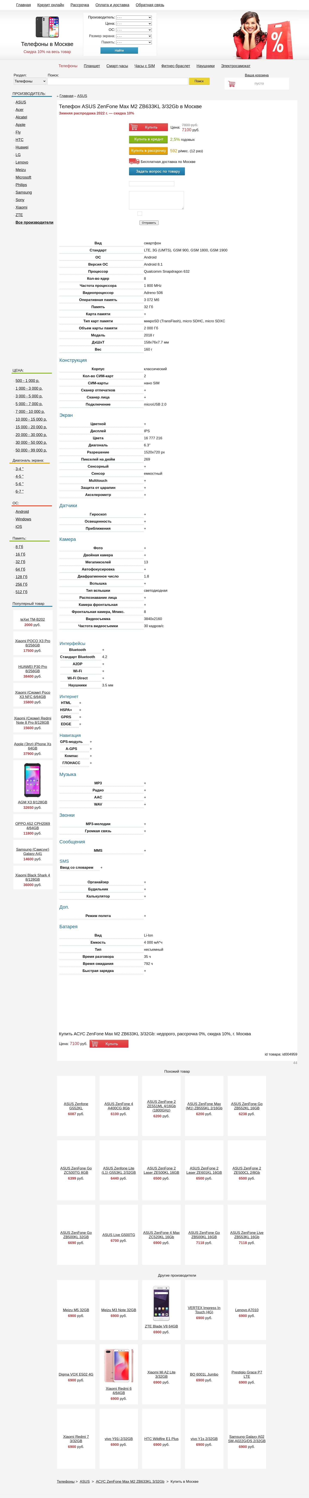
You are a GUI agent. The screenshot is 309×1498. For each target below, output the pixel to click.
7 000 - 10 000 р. (30, 411)
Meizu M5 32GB (76, 1310)
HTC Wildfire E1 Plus (161, 1439)
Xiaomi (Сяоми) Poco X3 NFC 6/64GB (32, 694)
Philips (20, 185)
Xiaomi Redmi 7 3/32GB (76, 1439)
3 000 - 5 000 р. (29, 396)
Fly (17, 132)
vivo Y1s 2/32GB (204, 1439)
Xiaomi (20, 207)
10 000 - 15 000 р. (31, 419)
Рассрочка (79, 5)
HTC (18, 140)
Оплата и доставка (112, 5)
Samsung (22, 192)
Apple (19, 125)
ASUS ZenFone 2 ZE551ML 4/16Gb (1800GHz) (161, 1106)
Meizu (19, 170)
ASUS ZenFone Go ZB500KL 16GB (204, 1235)
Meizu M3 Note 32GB (118, 1310)
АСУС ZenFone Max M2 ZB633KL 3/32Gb (130, 1482)
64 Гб (19, 569)
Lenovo (20, 162)
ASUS (19, 102)
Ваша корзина (257, 75)
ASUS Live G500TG (118, 1235)
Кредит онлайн (50, 5)
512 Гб (20, 592)
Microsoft (22, 177)
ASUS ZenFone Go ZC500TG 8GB (76, 1170)
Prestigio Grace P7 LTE (247, 1374)
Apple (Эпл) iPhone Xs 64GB (32, 746)
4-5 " (18, 476)
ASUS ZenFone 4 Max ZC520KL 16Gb (161, 1235)
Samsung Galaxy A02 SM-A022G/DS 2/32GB (247, 1439)
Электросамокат (235, 66)
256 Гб (20, 584)
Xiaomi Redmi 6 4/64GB (119, 1391)
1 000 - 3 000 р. (29, 388)
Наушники (206, 66)
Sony (18, 200)
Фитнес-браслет (175, 66)
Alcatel (20, 117)
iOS (17, 527)
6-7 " (18, 491)
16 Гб (19, 554)
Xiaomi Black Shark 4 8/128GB (32, 877)
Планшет (92, 66)
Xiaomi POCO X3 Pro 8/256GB (32, 643)
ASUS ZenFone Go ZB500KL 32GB (76, 1235)
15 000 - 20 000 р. (31, 427)
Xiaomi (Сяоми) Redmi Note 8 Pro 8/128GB (32, 720)
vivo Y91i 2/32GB (119, 1439)
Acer (18, 110)
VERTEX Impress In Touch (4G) (204, 1310)
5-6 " (18, 484)
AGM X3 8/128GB (32, 802)
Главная (23, 5)
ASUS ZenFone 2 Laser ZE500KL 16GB (161, 1170)
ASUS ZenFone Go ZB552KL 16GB (246, 1106)
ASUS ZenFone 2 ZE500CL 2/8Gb (247, 1170)
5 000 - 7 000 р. (29, 404)
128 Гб (20, 577)
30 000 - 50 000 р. (31, 442)
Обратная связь (150, 5)
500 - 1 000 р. (27, 381)
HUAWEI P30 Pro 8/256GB (32, 669)
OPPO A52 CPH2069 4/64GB (32, 826)
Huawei (21, 147)
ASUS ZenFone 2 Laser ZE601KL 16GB (204, 1170)
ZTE (18, 215)
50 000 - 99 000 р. (31, 450)
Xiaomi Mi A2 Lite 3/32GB (161, 1374)
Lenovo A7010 (247, 1310)
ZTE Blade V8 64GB (161, 1326)
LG (17, 155)
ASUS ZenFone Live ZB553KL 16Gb (247, 1235)
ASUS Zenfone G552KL (76, 1106)
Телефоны (68, 66)
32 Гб (19, 562)
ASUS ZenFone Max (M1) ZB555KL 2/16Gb (204, 1106)
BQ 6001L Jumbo (204, 1374)
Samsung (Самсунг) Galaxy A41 (32, 851)
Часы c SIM (145, 66)
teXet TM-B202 (32, 619)
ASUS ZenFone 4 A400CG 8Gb (119, 1106)
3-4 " (18, 469)
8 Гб (18, 547)
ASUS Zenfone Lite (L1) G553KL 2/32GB (119, 1170)
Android (21, 511)
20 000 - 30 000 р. (31, 435)
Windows (22, 519)
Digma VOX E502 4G (76, 1374)
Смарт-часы (117, 66)
